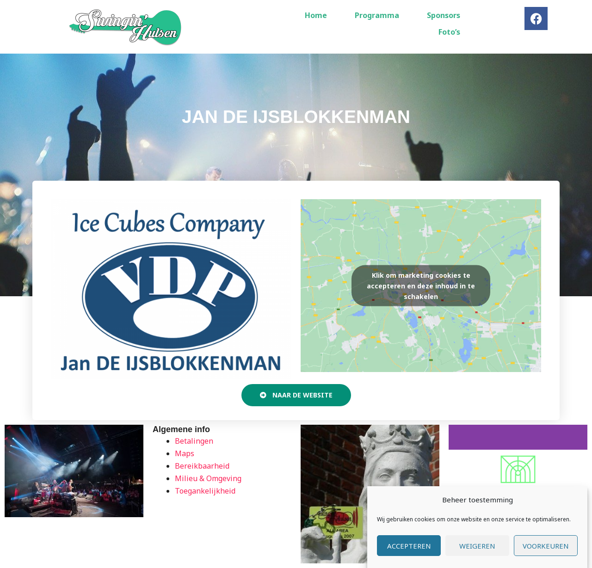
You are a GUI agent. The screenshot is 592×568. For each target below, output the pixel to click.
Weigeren (477, 546)
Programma (377, 15)
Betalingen (194, 441)
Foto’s (449, 32)
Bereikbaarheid (202, 466)
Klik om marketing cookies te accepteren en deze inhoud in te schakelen (421, 285)
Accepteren (409, 546)
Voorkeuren (546, 546)
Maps (184, 453)
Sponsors (443, 15)
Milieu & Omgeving (208, 478)
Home (316, 15)
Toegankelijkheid (205, 491)
